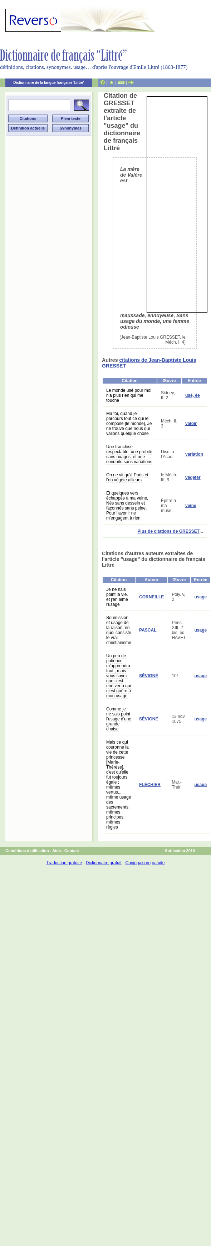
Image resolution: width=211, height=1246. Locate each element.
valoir (191, 423)
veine (190, 505)
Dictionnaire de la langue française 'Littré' (48, 83)
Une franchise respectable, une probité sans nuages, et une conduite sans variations (129, 454)
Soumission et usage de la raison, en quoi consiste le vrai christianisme (118, 630)
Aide (56, 851)
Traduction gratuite (64, 862)
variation (194, 454)
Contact (71, 851)
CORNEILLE (151, 596)
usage (201, 596)
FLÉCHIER (150, 784)
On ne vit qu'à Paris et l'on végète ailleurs (127, 477)
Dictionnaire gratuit (104, 862)
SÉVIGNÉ (148, 675)
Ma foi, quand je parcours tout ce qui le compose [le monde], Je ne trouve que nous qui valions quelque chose (129, 423)
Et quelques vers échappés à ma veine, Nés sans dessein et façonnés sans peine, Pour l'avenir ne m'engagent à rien (127, 506)
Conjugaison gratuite (145, 862)
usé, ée (192, 395)
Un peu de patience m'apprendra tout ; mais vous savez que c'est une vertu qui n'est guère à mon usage (118, 675)
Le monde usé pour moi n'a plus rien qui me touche (128, 395)
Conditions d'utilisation (27, 851)
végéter (193, 477)
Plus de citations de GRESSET (169, 531)
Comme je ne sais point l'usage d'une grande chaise (118, 718)
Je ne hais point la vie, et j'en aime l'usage (117, 597)
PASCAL (147, 630)
